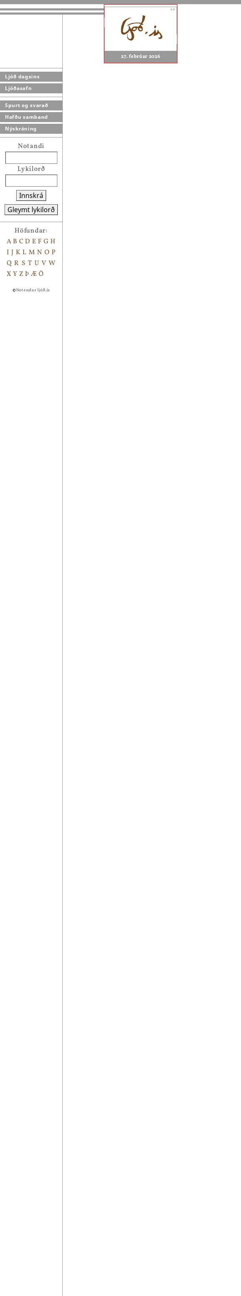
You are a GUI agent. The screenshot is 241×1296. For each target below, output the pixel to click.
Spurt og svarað (26, 105)
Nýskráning (21, 128)
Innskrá (31, 195)
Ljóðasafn (18, 88)
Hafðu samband (26, 116)
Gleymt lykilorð (31, 209)
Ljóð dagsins (22, 76)
